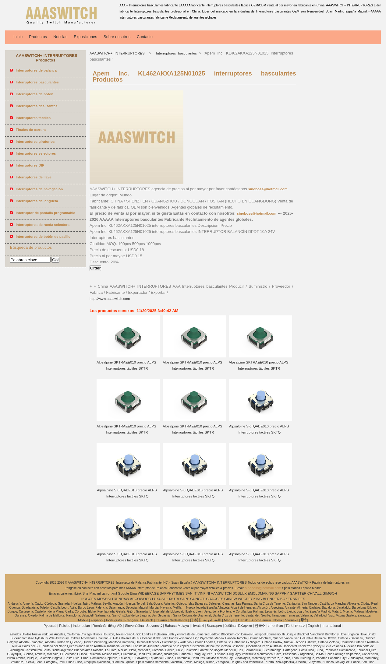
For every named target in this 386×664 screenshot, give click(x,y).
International (331, 625)
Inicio (18, 36)
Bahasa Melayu (177, 625)
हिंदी (303, 620)
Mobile (83, 620)
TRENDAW (120, 599)
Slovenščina (134, 625)
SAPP (184, 599)
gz (103, 593)
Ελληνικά (245, 625)
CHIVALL (314, 593)
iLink (78, 593)
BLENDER (271, 599)
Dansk (243, 620)
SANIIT (191, 593)
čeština (230, 625)
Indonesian (81, 625)
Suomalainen (260, 620)
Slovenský (154, 625)
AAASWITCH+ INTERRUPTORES (118, 53)
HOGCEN (88, 599)
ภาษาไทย (275, 625)
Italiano (161, 620)
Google (123, 593)
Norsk (277, 620)
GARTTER (298, 593)
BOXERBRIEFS (292, 599)
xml (114, 593)
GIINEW (230, 599)
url (99, 593)
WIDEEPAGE (148, 593)
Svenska (291, 620)
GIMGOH (330, 593)
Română (98, 625)
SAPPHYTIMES (172, 593)
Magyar (229, 620)
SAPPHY (282, 593)
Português (114, 620)
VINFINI (203, 593)
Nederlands (178, 620)
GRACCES (214, 599)
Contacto (145, 36)
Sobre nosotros (117, 36)
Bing (133, 593)
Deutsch (146, 620)
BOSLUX (239, 593)
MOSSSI (104, 599)
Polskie (64, 625)
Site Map (89, 593)
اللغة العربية (212, 620)
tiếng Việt (115, 625)
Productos (38, 36)
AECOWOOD (140, 599)
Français (131, 620)
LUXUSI (158, 599)
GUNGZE (197, 599)
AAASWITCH (221, 593)
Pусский (50, 625)
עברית (300, 625)
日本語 (195, 620)
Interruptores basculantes (175, 53)
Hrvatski (197, 625)
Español (97, 620)
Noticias (60, 36)
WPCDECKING (250, 599)
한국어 (260, 625)
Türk (288, 625)
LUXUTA (172, 599)
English (313, 625)
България (214, 625)
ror (108, 593)
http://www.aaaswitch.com (110, 298)
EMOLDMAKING (261, 593)
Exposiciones (85, 36)
